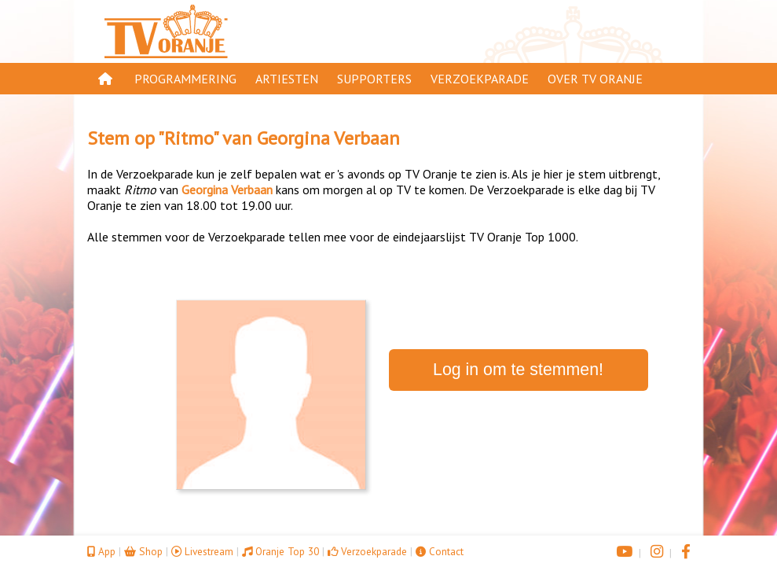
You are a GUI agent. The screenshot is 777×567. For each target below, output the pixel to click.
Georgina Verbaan (328, 138)
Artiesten (286, 79)
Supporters (374, 79)
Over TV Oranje (595, 79)
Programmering (185, 79)
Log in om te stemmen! (518, 369)
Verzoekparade (480, 79)
